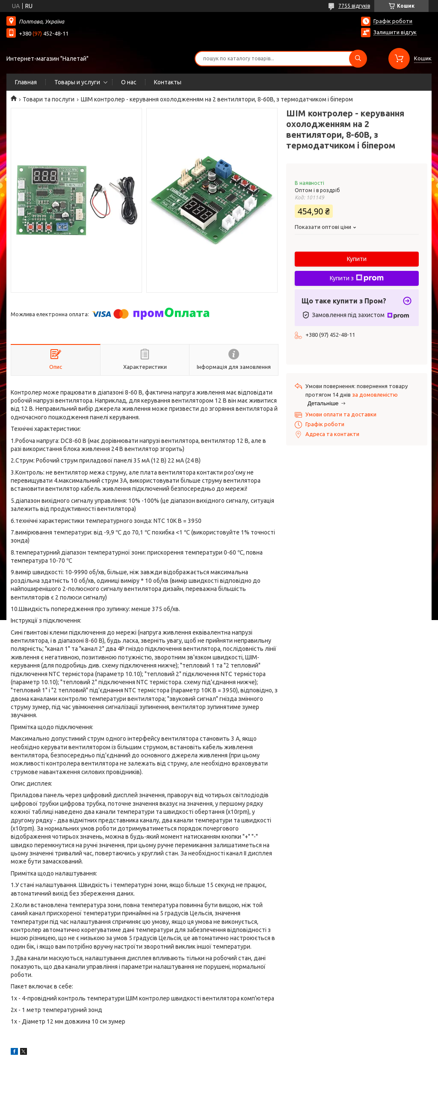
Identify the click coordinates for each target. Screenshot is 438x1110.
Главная (26, 82)
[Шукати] (358, 59)
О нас (128, 82)
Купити (357, 258)
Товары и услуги (77, 82)
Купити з (357, 278)
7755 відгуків (354, 6)
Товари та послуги (48, 99)
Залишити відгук (395, 32)
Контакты (167, 82)
